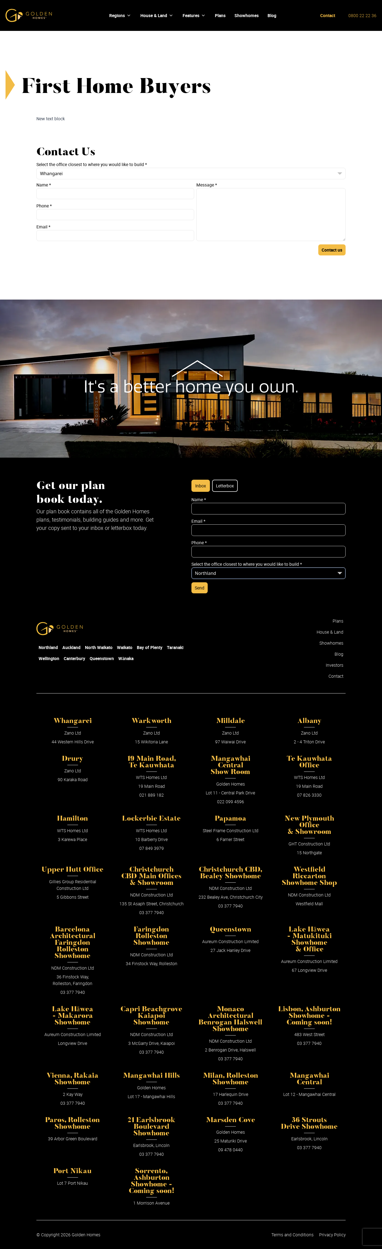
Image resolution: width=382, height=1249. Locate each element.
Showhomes (331, 643)
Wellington (49, 658)
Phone (44, 206)
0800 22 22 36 (362, 15)
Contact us (332, 250)
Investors (334, 665)
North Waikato (99, 647)
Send (199, 588)
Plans (338, 621)
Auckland (71, 647)
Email (43, 227)
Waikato (124, 647)
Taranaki (175, 647)
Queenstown (102, 658)
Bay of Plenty (149, 647)
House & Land (157, 15)
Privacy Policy (332, 1235)
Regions (120, 15)
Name (43, 185)
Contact (327, 15)
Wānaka (125, 658)
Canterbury (74, 658)
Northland (48, 647)
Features (194, 15)
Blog (339, 654)
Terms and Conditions (292, 1235)
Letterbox (225, 486)
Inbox (200, 486)
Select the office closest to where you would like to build (91, 164)
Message (206, 185)
